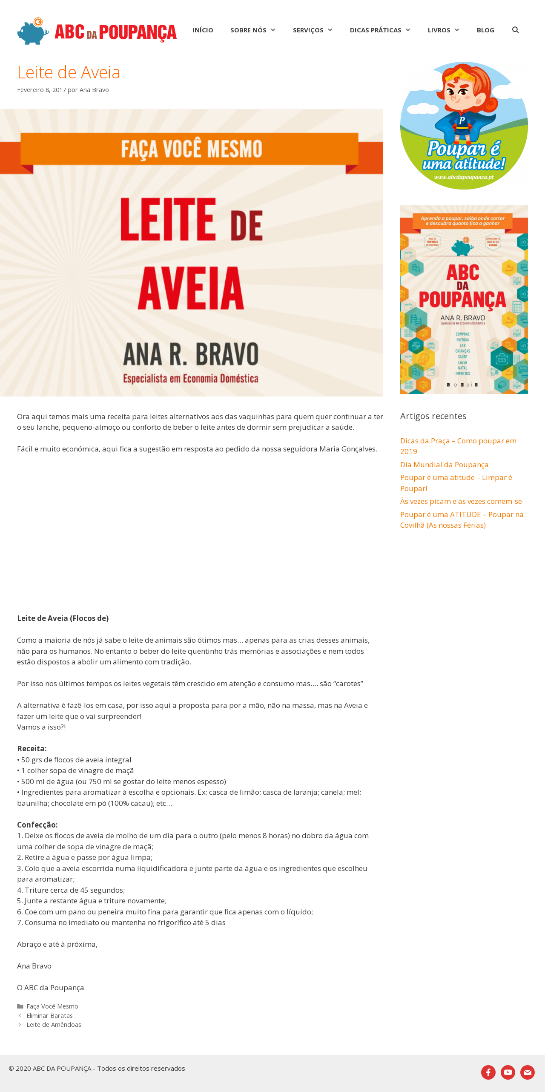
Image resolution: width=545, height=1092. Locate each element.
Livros (448, 30)
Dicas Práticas (384, 30)
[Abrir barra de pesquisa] (515, 30)
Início (202, 30)
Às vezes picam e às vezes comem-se (461, 501)
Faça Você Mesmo (52, 1006)
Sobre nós (257, 30)
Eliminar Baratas (49, 1016)
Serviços (317, 30)
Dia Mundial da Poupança (444, 464)
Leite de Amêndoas (53, 1024)
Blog (485, 30)
